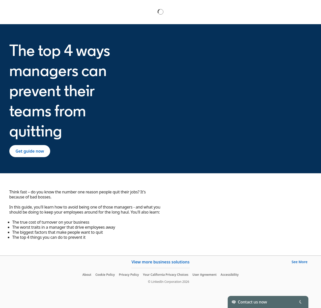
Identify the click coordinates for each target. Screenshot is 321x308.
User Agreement (204, 274)
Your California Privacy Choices (165, 274)
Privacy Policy (129, 274)
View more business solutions (160, 262)
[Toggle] (300, 302)
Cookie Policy (105, 274)
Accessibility (230, 274)
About (87, 274)
